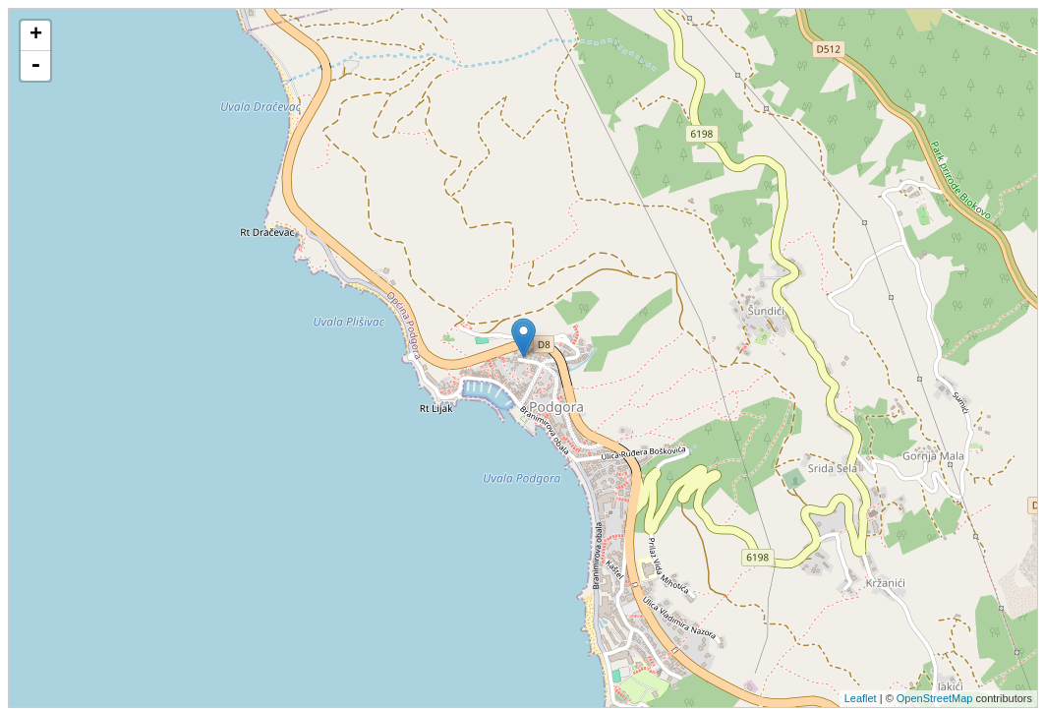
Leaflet (860, 698)
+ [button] (35, 35)
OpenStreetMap (935, 698)
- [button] (35, 66)
